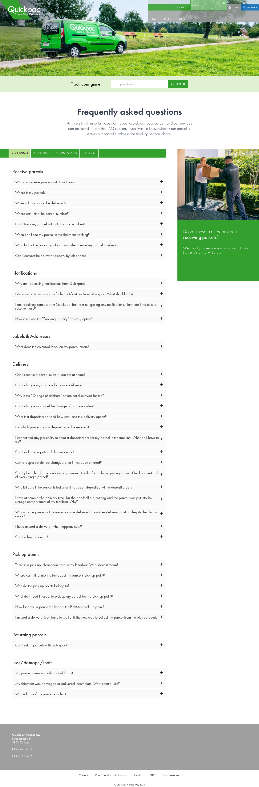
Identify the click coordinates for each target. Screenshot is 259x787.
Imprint (138, 775)
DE (182, 3)
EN (187, 3)
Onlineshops (66, 153)
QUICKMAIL (250, 3)
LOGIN (236, 3)
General (89, 153)
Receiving (20, 153)
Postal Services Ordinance (110, 775)
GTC (152, 775)
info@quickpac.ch (22, 749)
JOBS (189, 14)
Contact (83, 775)
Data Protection (171, 775)
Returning (41, 153)
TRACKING (176, 14)
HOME (161, 14)
